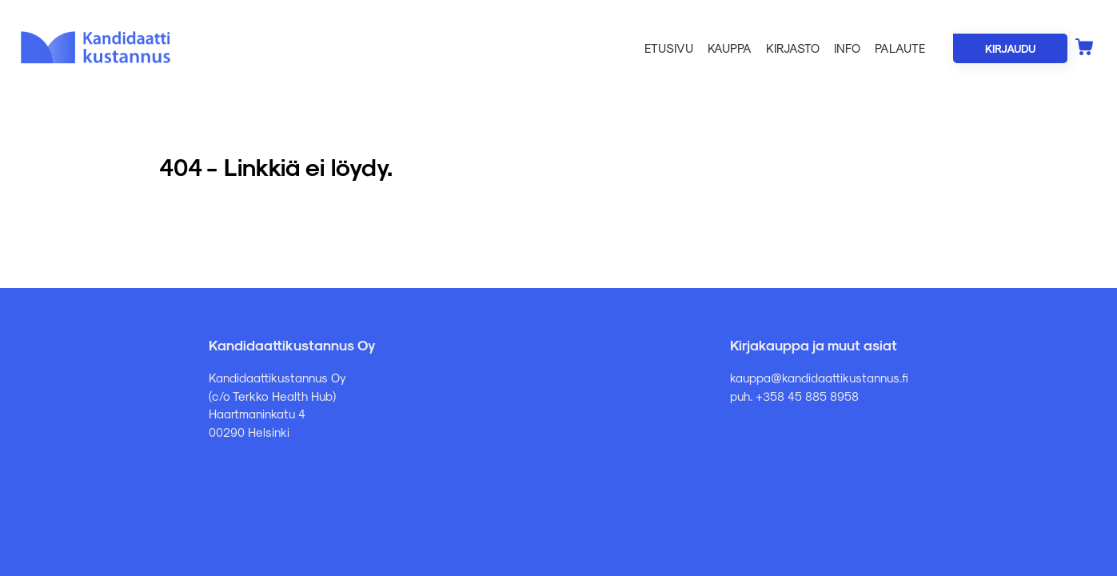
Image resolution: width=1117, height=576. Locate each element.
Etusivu (668, 48)
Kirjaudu (1010, 48)
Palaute (900, 48)
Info (847, 48)
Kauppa (730, 48)
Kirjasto (793, 48)
